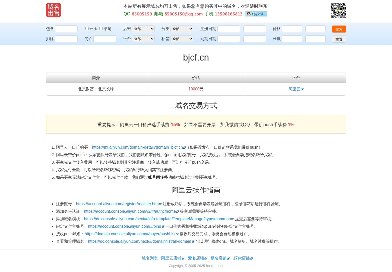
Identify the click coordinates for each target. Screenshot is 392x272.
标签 (166, 39)
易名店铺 (218, 258)
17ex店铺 (241, 258)
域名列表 (150, 258)
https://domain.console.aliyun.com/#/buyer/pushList (130, 234)
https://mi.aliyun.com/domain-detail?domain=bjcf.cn (137, 147)
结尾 (106, 29)
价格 (277, 29)
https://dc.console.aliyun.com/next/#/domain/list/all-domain (139, 241)
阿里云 (294, 89)
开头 (92, 29)
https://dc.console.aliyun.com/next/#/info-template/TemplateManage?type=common (157, 219)
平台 (127, 39)
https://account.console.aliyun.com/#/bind (124, 226)
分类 (166, 29)
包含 (50, 29)
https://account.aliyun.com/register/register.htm (117, 204)
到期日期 (208, 39)
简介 (88, 39)
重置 (339, 39)
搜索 (339, 29)
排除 (50, 39)
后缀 (127, 29)
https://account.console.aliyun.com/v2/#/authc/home (130, 211)
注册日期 (208, 29)
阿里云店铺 (171, 258)
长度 (277, 39)
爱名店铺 (196, 258)
